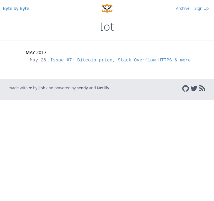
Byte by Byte (16, 8)
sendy (82, 87)
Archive (182, 8)
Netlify (103, 87)
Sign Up (201, 8)
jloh (41, 87)
